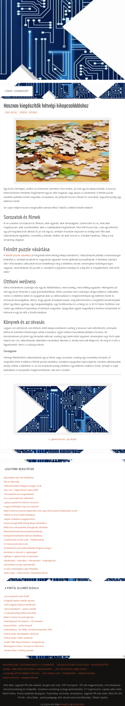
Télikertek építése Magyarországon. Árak (22, 486)
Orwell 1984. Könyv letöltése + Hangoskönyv (24, 642)
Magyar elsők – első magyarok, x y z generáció (28, 664)
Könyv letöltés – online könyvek (18, 625)
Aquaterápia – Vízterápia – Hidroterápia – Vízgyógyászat (30, 560)
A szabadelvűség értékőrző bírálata (20, 613)
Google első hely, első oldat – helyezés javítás (83, 664)
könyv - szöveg (28, 112)
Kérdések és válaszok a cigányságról (20, 552)
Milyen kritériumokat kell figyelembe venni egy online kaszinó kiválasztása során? (41, 510)
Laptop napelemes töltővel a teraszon (21, 502)
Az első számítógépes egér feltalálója (21, 569)
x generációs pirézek (62, 439)
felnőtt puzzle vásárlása (18, 255)
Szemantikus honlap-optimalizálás (19, 564)
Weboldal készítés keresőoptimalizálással (23, 531)
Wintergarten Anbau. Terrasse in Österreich (24, 646)
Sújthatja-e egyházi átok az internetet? (21, 556)
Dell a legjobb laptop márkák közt (19, 604)
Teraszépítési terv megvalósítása (19, 494)
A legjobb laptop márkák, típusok (19, 600)
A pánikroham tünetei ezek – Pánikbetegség (24, 539)
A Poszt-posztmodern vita (16, 544)
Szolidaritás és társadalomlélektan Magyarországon (28, 548)
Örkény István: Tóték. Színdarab (18, 638)
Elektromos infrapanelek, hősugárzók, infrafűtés (26, 527)
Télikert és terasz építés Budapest (19, 514)
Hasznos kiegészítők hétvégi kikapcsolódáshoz (46, 106)
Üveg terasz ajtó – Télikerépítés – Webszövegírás (68, 673)
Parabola (65, 704)
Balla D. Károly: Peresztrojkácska (19, 617)
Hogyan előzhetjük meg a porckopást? (21, 506)
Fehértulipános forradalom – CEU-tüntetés (23, 621)
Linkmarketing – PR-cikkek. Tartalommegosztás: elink (28, 629)
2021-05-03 (11, 112)
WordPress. (78, 704)
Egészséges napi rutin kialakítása (19, 477)
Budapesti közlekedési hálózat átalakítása (23, 535)
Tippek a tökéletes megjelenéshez (19, 519)
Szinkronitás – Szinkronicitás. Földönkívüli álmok (26, 573)
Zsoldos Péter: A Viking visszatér (19, 650)
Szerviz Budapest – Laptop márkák (20, 609)
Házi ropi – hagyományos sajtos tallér (21, 490)
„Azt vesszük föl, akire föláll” (16, 596)
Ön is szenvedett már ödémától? (19, 498)
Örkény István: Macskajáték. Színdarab (21, 633)
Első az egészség (11, 481)
